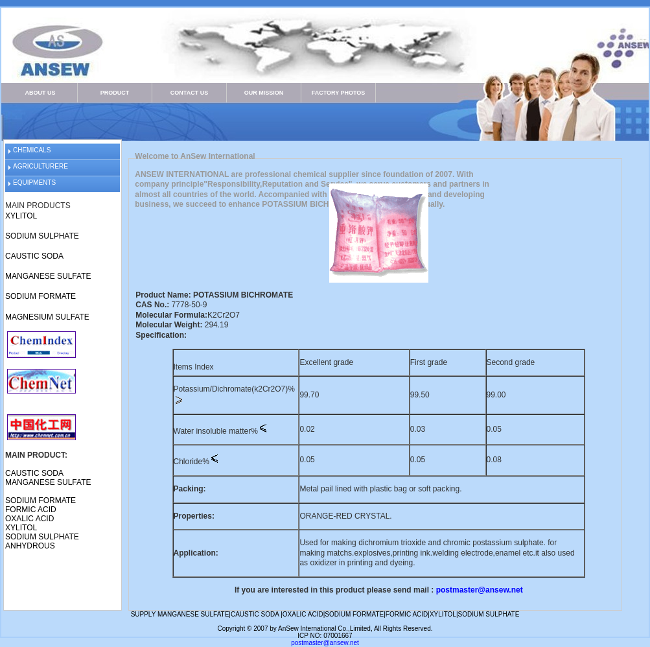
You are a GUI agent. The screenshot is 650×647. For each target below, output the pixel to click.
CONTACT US (189, 92)
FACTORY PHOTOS (339, 92)
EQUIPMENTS (34, 182)
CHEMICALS (32, 150)
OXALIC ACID (29, 518)
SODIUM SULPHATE (42, 236)
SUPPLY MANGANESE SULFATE (180, 614)
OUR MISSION (264, 92)
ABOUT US (40, 92)
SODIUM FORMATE (40, 296)
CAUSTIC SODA (34, 256)
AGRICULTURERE (40, 166)
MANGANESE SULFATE (48, 276)
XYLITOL (21, 215)
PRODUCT (115, 92)
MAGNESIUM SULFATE (47, 317)
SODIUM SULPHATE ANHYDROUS (42, 541)
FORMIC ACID (30, 509)
